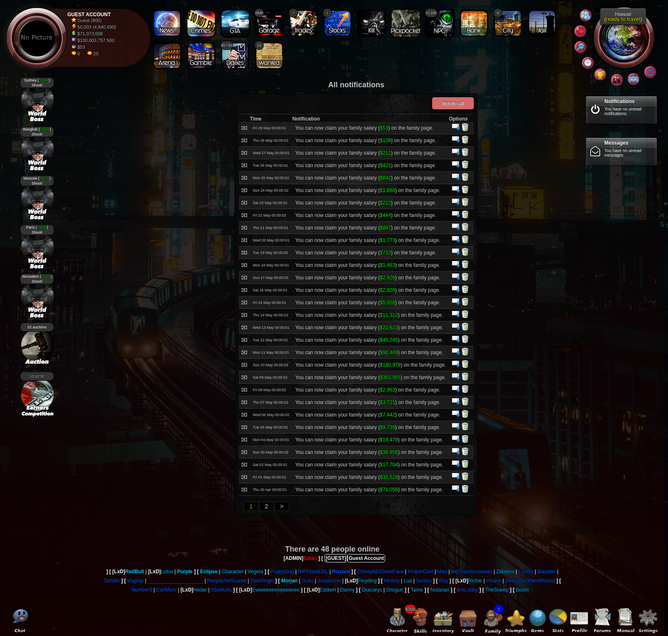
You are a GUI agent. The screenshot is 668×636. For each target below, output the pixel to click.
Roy (443, 581)
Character (233, 571)
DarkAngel (262, 581)
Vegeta (255, 571)
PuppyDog (282, 571)
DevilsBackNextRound (530, 581)
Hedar (200, 590)
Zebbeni (505, 571)
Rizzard (341, 571)
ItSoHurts (221, 590)
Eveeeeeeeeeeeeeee (275, 590)
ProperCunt (420, 571)
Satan (310, 558)
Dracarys (372, 590)
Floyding (367, 581)
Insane (493, 581)
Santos (423, 581)
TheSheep (496, 590)
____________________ (175, 581)
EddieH (328, 590)
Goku (308, 581)
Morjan (289, 581)
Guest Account (366, 558)
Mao (442, 571)
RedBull (134, 571)
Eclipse (209, 571)
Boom (522, 590)
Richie (475, 581)
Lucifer (525, 571)
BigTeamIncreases (471, 571)
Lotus (167, 571)
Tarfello (112, 581)
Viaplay (135, 581)
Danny (347, 590)
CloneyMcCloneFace (380, 571)
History (391, 581)
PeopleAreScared (226, 581)
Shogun (394, 590)
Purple (185, 571)
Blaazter (546, 571)
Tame (417, 590)
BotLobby (467, 590)
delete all (453, 103)
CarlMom (166, 590)
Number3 (141, 590)
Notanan (439, 590)
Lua (407, 581)
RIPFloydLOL (313, 571)
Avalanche (329, 581)
